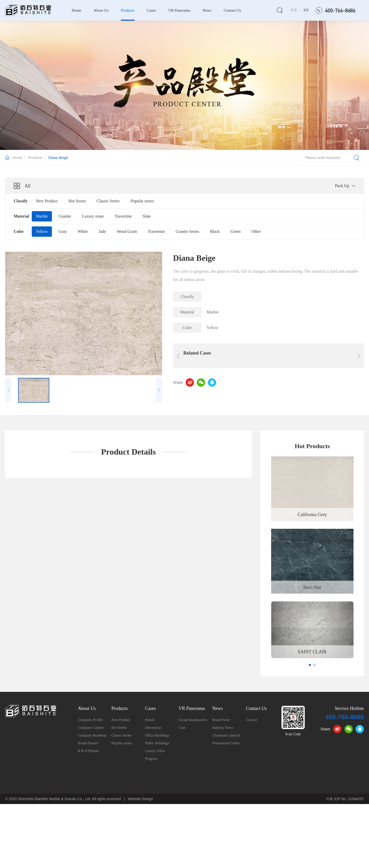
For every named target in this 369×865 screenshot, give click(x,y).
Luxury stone (93, 216)
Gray (63, 231)
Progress (151, 759)
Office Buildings (157, 735)
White (82, 231)
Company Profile (90, 720)
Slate (147, 216)
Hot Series (77, 201)
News (206, 10)
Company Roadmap (92, 735)
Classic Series (108, 201)
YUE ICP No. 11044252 (345, 799)
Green (236, 231)
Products (128, 10)
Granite (65, 216)
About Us (100, 10)
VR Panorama (179, 10)
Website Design (140, 799)
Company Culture (91, 728)
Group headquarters (193, 720)
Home (76, 10)
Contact (251, 720)
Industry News (222, 728)
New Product (47, 201)
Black (214, 231)
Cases (151, 10)
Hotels (150, 720)
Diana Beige (58, 158)
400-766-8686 (344, 717)
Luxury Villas (155, 751)
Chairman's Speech (226, 735)
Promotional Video (226, 743)
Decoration (153, 728)
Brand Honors (88, 743)
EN (306, 10)
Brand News (221, 720)
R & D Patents (88, 751)
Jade (102, 231)
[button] (310, 665)
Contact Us (232, 10)
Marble (42, 216)
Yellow (42, 231)
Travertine (123, 216)
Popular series (142, 201)
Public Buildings (157, 743)
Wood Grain (127, 231)
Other (256, 231)
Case (182, 728)
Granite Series (187, 231)
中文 (293, 10)
